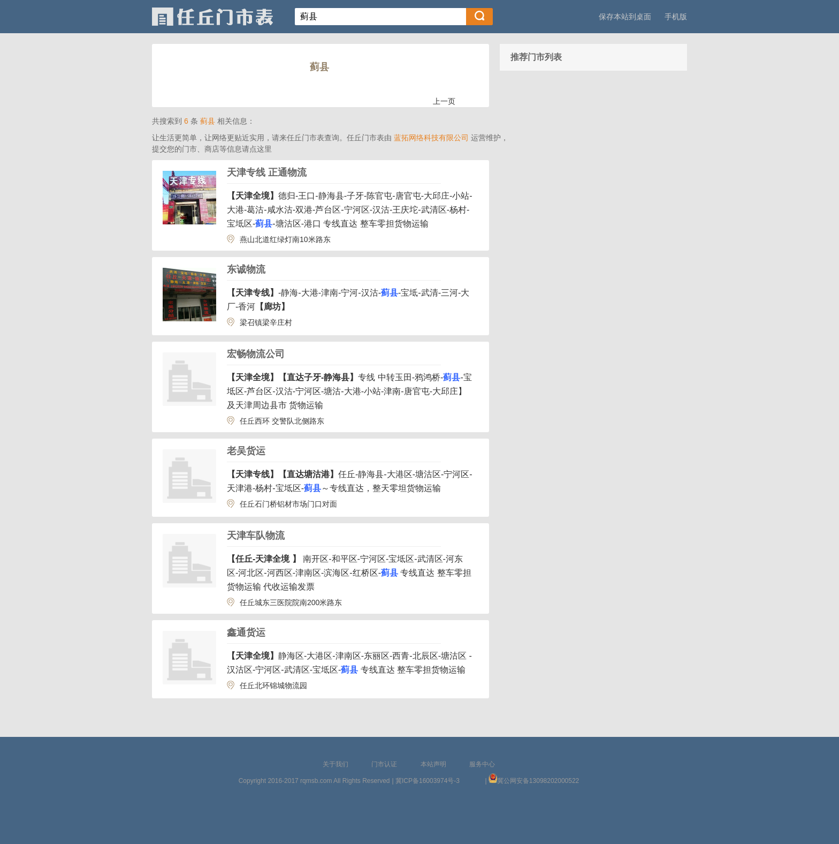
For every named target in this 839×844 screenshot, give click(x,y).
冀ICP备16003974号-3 (427, 781)
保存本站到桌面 (625, 16)
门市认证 (384, 764)
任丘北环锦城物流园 (273, 685)
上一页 (444, 101)
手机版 (676, 16)
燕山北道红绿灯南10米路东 (285, 239)
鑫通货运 (246, 632)
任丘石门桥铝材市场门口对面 (288, 504)
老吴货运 (246, 451)
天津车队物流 (256, 535)
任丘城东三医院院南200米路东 (291, 602)
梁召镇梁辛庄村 (266, 322)
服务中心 (482, 764)
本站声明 (433, 764)
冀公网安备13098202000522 (538, 781)
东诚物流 (246, 269)
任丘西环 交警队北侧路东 (282, 421)
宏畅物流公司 (256, 354)
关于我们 (335, 764)
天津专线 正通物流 (267, 172)
